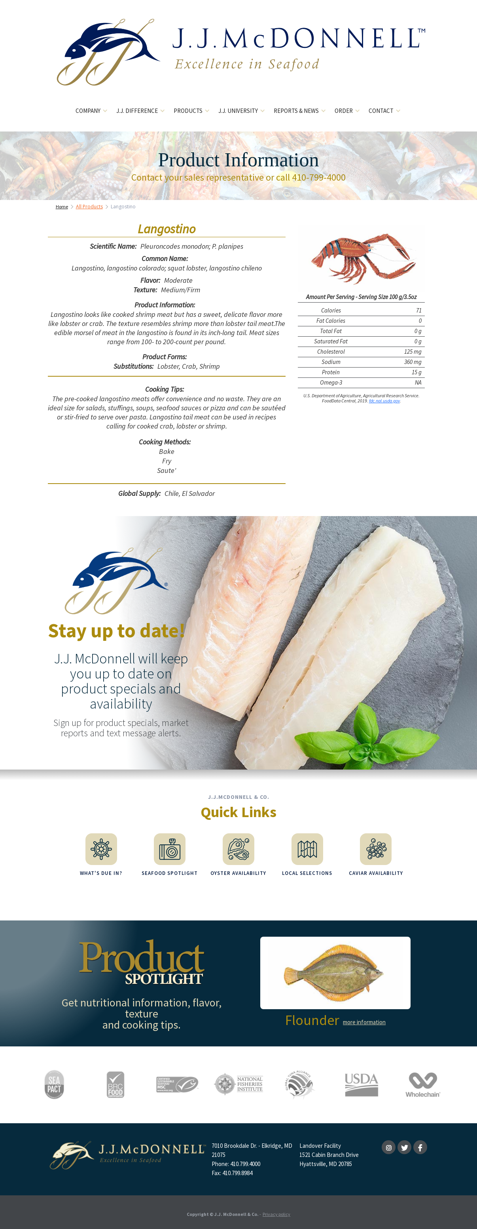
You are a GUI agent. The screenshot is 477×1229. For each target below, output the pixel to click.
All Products (89, 206)
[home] (238, 58)
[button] (92, 111)
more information (364, 1019)
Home (62, 207)
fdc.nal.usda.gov (384, 401)
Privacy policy (276, 1211)
